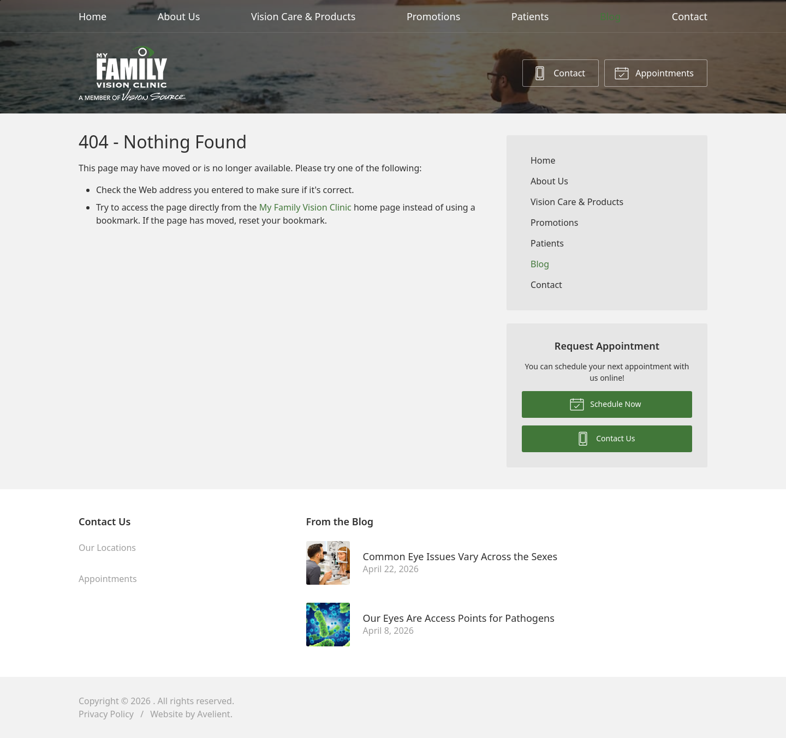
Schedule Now (605, 403)
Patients (530, 16)
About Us (179, 16)
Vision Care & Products (303, 16)
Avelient (213, 714)
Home (92, 16)
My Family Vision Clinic (305, 207)
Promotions (433, 16)
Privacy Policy (106, 714)
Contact (689, 16)
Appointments (654, 72)
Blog (610, 16)
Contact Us (605, 438)
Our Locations (107, 548)
